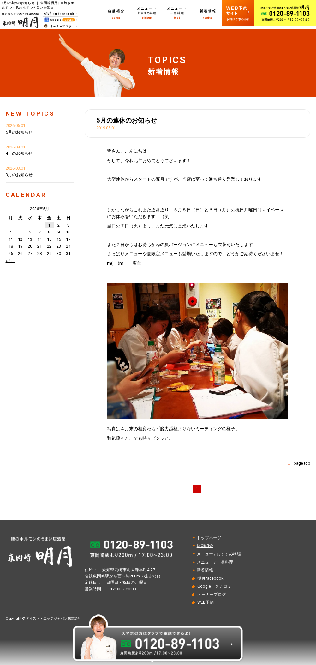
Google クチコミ (214, 586)
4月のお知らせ (19, 153)
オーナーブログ (211, 594)
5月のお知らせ (19, 132)
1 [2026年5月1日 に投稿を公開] (49, 225)
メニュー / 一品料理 (215, 562)
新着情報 (205, 570)
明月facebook (210, 578)
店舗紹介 (205, 545)
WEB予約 (205, 602)
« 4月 (10, 260)
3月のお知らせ (19, 174)
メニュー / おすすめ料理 (219, 554)
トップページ (209, 537)
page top (302, 463)
